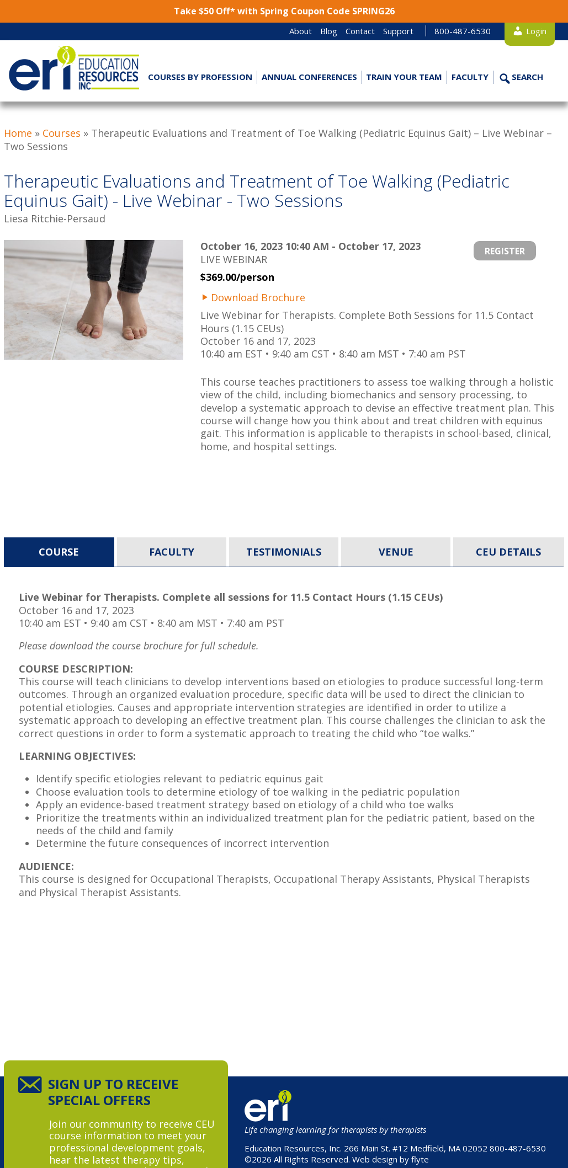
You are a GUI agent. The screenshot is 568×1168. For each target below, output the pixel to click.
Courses (62, 133)
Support (398, 30)
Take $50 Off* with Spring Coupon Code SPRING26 (284, 11)
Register (505, 251)
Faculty (470, 76)
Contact (360, 30)
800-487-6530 (462, 30)
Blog (328, 30)
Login (536, 30)
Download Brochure (258, 297)
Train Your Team (404, 76)
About (300, 30)
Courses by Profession (200, 76)
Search (527, 76)
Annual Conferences (309, 76)
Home (18, 133)
